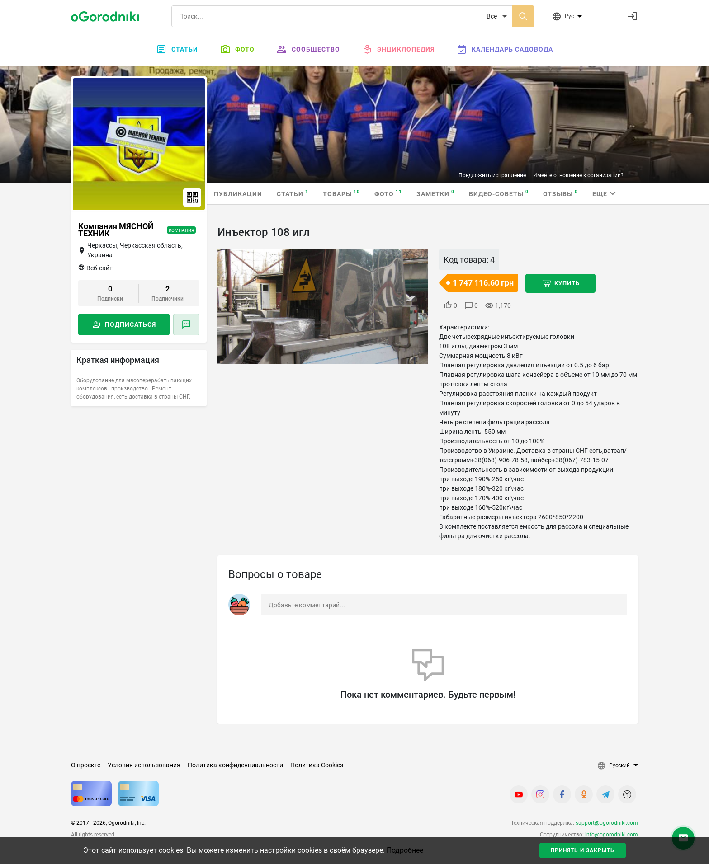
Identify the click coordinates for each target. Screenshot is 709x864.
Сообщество (308, 49)
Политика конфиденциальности (235, 765)
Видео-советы (499, 193)
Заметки (435, 193)
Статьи (177, 49)
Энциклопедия (398, 49)
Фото (237, 49)
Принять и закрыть (582, 850)
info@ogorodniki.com (611, 834)
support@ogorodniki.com (607, 823)
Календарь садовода (504, 49)
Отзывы (560, 193)
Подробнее (405, 850)
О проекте (85, 765)
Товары (341, 193)
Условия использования (144, 765)
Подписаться (130, 324)
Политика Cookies (316, 765)
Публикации (238, 193)
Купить (567, 283)
